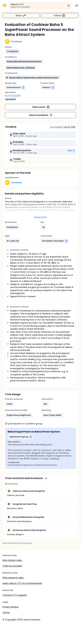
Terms (6, 612)
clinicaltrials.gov (25, 543)
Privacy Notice (10, 606)
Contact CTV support (14, 595)
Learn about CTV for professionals (22, 583)
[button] (24, 61)
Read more (40, 217)
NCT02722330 (13, 95)
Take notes (41, 107)
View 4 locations (41, 115)
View (71, 150)
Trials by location (12, 565)
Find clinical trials (12, 560)
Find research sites (13, 577)
